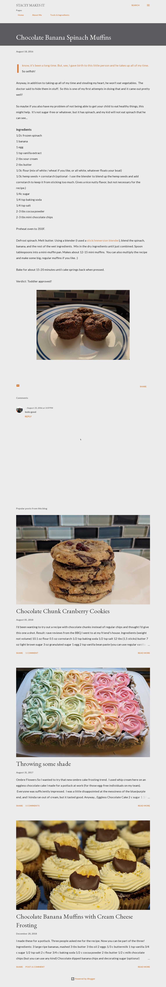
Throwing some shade (43, 763)
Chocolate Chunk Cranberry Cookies (63, 611)
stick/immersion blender (103, 240)
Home (19, 15)
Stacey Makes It (30, 5)
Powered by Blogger (83, 978)
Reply (28, 416)
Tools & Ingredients (58, 15)
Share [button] (143, 386)
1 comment (31, 653)
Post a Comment (35, 967)
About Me (35, 15)
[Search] (135, 5)
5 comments (32, 805)
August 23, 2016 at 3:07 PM (40, 408)
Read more (144, 653)
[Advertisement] (83, 481)
